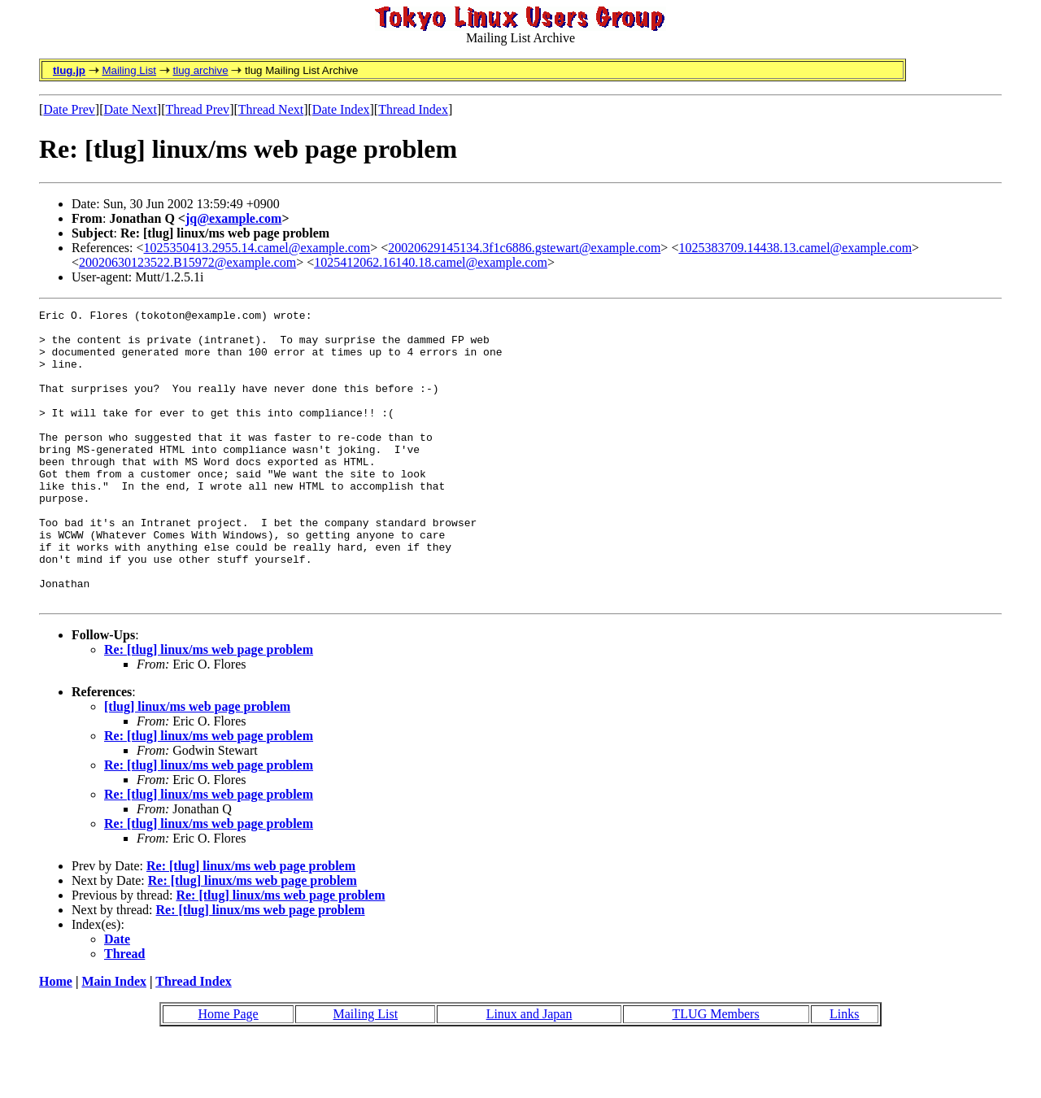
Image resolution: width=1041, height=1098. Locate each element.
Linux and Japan (529, 1072)
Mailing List (129, 70)
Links (844, 1072)
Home (55, 1040)
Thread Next (270, 109)
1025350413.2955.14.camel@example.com (257, 248)
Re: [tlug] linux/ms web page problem (208, 708)
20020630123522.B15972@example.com (187, 262)
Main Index (113, 1040)
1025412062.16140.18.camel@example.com (430, 262)
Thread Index (413, 109)
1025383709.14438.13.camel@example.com (795, 248)
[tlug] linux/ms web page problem (197, 765)
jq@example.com (233, 218)
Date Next (130, 109)
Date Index (341, 109)
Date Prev (69, 109)
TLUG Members (716, 1072)
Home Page (228, 1072)
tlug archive (200, 70)
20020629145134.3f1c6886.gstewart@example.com (524, 248)
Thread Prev (197, 109)
